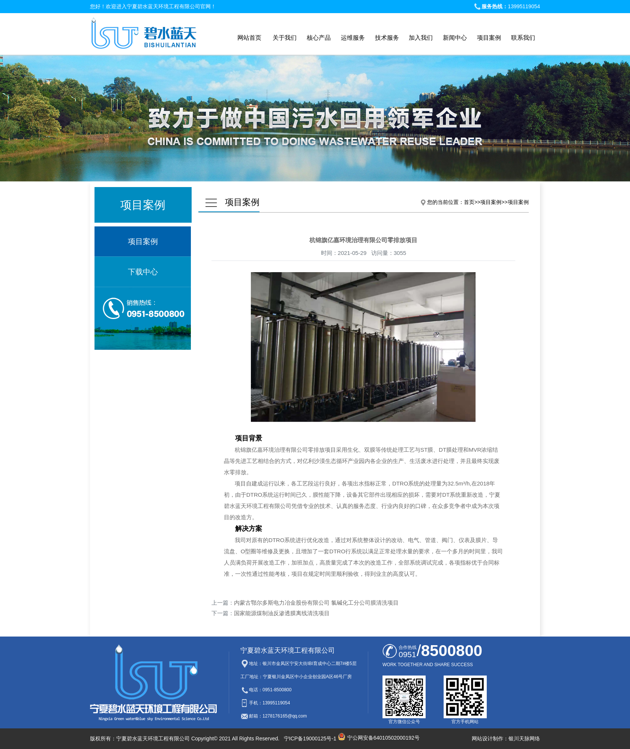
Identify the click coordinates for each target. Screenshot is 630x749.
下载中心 (143, 272)
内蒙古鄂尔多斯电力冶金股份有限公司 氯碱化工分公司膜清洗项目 (316, 602)
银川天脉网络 (524, 739)
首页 (469, 202)
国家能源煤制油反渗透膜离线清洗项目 (282, 613)
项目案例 (143, 241)
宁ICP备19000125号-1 (310, 739)
